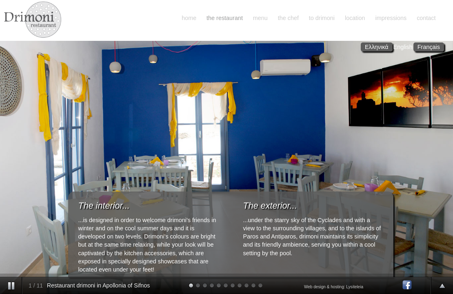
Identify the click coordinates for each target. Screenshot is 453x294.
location (355, 18)
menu (260, 18)
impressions (390, 18)
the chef (288, 18)
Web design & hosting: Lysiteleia (333, 287)
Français (428, 47)
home (189, 18)
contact (426, 18)
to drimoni (322, 18)
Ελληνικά (377, 47)
